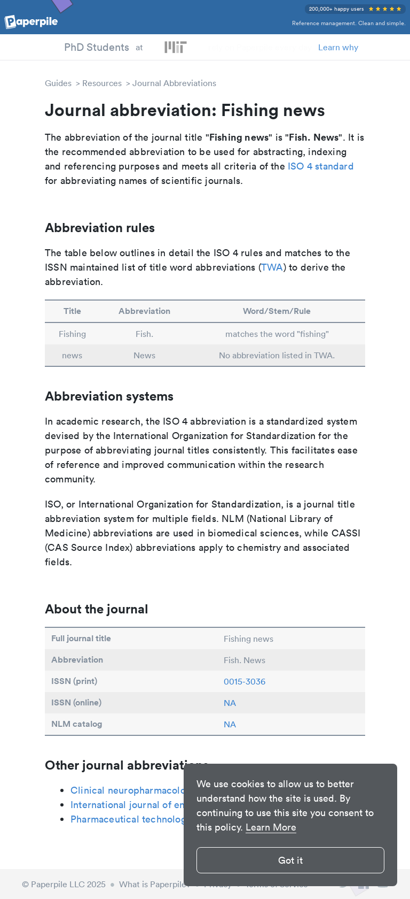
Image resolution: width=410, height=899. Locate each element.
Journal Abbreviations (174, 83)
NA (230, 702)
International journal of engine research (158, 804)
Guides (58, 83)
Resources (102, 83)
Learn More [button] (271, 827)
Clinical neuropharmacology (133, 790)
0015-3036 (244, 681)
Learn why (338, 47)
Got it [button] (290, 860)
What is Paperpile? (155, 884)
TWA (272, 267)
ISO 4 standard (321, 166)
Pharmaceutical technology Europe (147, 819)
